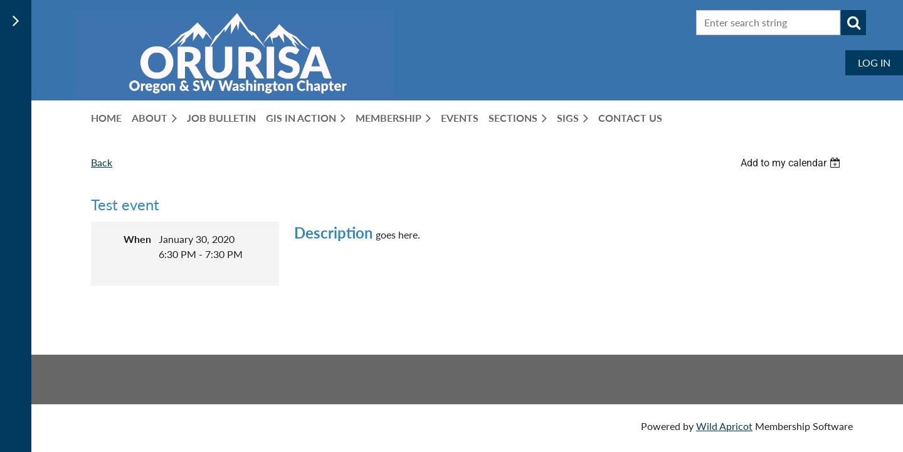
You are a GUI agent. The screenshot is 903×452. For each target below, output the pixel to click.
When (137, 239)
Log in (874, 62)
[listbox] (792, 163)
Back (101, 162)
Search (853, 22)
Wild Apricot (724, 426)
